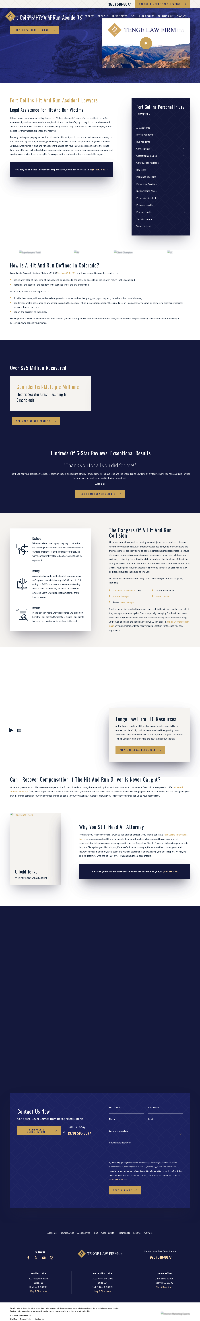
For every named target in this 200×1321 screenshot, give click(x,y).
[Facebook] (28, 1036)
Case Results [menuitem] (147, 16)
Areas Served (83, 1011)
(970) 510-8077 (119, 4)
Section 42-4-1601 (66, 273)
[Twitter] (36, 1036)
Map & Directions (38, 1069)
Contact (148, 1011)
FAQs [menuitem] (133, 16)
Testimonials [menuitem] (166, 16)
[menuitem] (160, 127)
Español (137, 1011)
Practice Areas (67, 1011)
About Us (52, 1011)
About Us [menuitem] (103, 16)
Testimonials (123, 1011)
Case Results (107, 1011)
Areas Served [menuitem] (119, 16)
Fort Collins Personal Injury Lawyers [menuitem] (81, 16)
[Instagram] (51, 1036)
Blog (95, 1011)
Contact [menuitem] (182, 16)
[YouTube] (43, 1036)
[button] (19, 709)
